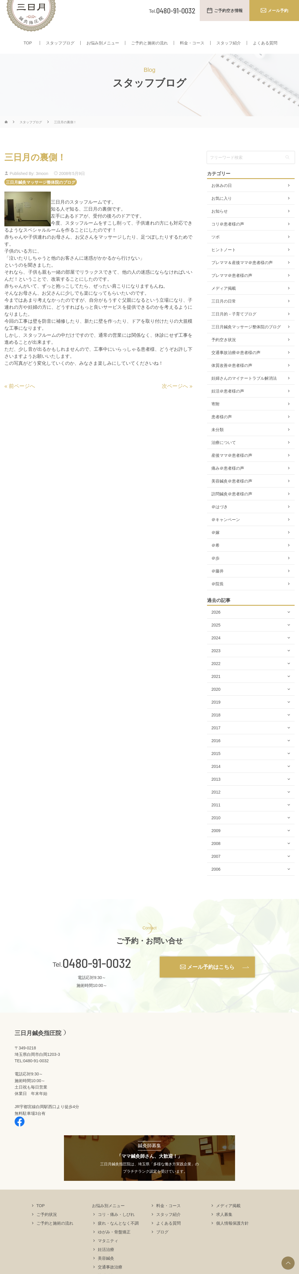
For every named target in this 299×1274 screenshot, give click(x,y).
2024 (215, 649)
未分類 (217, 441)
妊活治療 (106, 1260)
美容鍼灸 (106, 1269)
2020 (215, 700)
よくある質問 (265, 43)
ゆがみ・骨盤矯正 (114, 1243)
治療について (223, 454)
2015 (215, 765)
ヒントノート (223, 261)
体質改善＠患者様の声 (231, 376)
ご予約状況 (46, 1225)
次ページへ (175, 397)
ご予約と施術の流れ (149, 43)
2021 (215, 687)
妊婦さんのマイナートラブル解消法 (244, 389)
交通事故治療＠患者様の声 (235, 364)
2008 (215, 855)
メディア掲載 (223, 299)
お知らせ (219, 222)
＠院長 (217, 595)
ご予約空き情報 (228, 10)
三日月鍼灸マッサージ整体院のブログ (40, 193)
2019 (215, 713)
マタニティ (108, 1251)
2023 (215, 662)
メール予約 (278, 10)
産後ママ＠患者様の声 (231, 466)
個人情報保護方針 (232, 1234)
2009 (215, 842)
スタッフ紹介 (228, 43)
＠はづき (219, 518)
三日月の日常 (223, 312)
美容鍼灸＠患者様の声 (231, 492)
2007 (215, 867)
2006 (215, 880)
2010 (215, 829)
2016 (215, 752)
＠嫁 (215, 543)
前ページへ (22, 397)
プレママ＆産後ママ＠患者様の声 (242, 274)
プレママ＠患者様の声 (231, 286)
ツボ (215, 248)
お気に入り (221, 209)
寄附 (215, 415)
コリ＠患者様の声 (227, 235)
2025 (215, 636)
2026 (215, 623)
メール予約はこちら (210, 978)
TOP (28, 43)
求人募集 (224, 1225)
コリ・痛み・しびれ (116, 1225)
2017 (215, 739)
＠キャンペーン (225, 531)
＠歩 (215, 569)
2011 (215, 816)
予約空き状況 (223, 351)
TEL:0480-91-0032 (32, 1072)
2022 (215, 675)
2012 (215, 803)
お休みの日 (221, 197)
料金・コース (192, 43)
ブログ (162, 1243)
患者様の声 (221, 428)
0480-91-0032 (96, 974)
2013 (215, 790)
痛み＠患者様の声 (227, 479)
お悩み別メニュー (102, 43)
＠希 (215, 556)
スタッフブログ (60, 43)
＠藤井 (217, 582)
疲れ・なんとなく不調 (118, 1234)
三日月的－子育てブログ (233, 325)
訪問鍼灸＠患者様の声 (231, 505)
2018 (215, 726)
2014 (215, 777)
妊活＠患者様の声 (227, 402)
